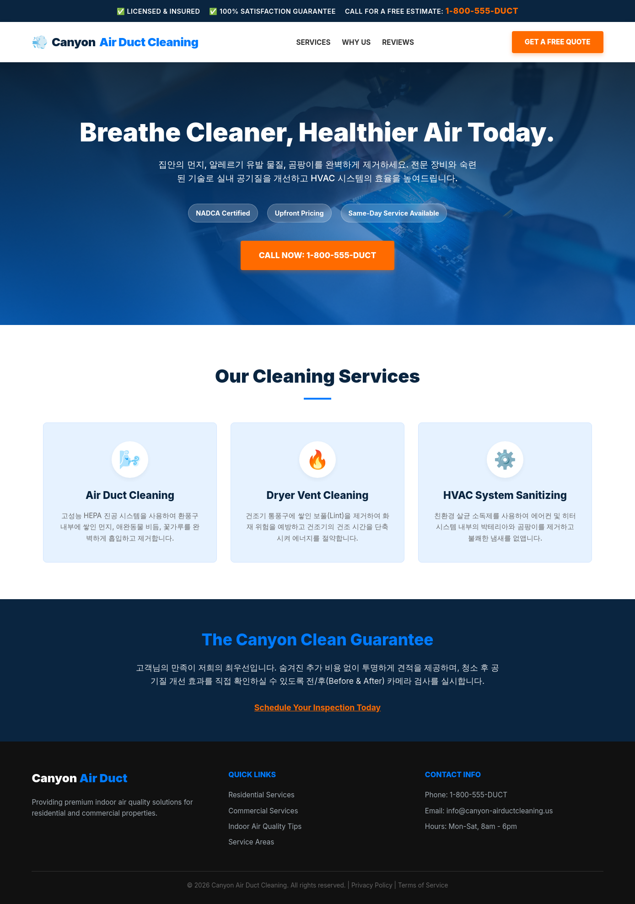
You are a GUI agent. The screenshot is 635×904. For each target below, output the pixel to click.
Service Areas (251, 842)
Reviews (398, 42)
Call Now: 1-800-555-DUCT (318, 255)
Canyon (115, 42)
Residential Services (261, 794)
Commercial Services (263, 811)
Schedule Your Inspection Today (317, 707)
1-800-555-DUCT (482, 11)
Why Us (356, 42)
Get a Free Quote (558, 42)
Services (313, 42)
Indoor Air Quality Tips (264, 826)
